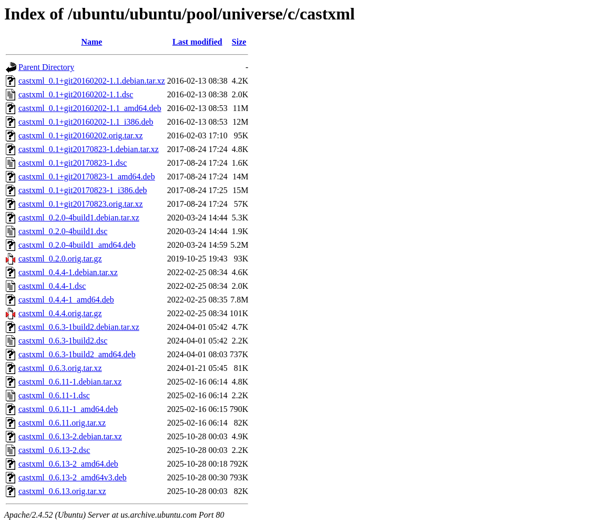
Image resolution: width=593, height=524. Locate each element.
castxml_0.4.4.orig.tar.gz (60, 313)
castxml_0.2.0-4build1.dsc (62, 231)
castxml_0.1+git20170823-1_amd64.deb (86, 176)
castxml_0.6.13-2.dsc (54, 450)
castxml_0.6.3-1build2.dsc (62, 340)
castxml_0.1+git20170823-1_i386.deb (82, 190)
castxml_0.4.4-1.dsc (52, 285)
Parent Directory (46, 67)
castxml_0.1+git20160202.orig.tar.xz (80, 135)
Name (91, 41)
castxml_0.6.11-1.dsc (54, 395)
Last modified (197, 41)
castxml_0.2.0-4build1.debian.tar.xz (78, 217)
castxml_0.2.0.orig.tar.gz (60, 258)
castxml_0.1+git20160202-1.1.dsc (75, 94)
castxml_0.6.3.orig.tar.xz (60, 368)
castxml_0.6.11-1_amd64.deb (68, 409)
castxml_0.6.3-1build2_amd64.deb (77, 354)
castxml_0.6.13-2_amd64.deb (68, 463)
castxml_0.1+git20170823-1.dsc (72, 162)
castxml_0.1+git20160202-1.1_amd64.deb (89, 108)
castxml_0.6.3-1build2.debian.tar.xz (78, 327)
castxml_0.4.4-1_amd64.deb (66, 299)
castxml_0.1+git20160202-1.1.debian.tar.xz (91, 80)
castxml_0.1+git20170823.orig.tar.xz (80, 203)
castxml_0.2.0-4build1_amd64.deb (77, 244)
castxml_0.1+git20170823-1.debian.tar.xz (88, 149)
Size (239, 41)
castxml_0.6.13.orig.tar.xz (62, 491)
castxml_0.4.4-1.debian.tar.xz (68, 272)
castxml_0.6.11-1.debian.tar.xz (69, 381)
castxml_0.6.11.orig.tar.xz (62, 422)
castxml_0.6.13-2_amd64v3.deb (72, 477)
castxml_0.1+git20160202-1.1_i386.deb (86, 121)
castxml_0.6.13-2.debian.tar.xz (70, 436)
